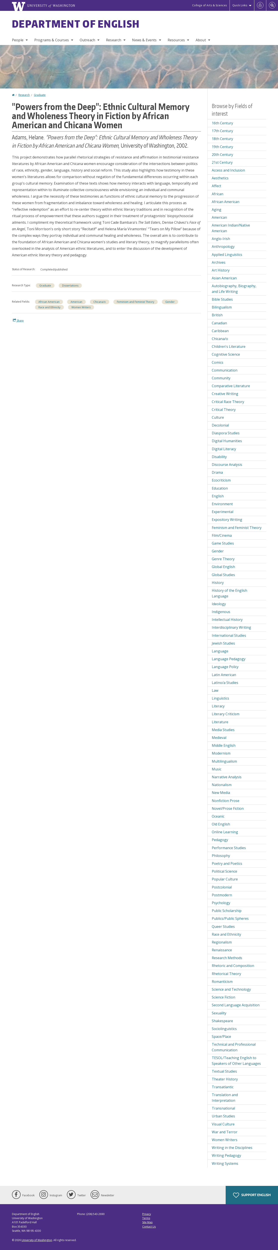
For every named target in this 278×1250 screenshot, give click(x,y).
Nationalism (222, 784)
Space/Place (221, 1036)
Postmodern (222, 895)
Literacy (218, 706)
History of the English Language (229, 593)
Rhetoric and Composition (233, 965)
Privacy (146, 1214)
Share (18, 320)
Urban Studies (223, 1116)
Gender (170, 302)
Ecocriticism (221, 480)
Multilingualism (224, 761)
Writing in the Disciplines (232, 1147)
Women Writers (81, 307)
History (218, 582)
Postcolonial (222, 887)
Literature (220, 722)
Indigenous (221, 611)
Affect (216, 185)
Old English (221, 824)
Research (113, 40)
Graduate (40, 95)
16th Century (222, 123)
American (76, 302)
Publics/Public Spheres (230, 918)
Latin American (224, 674)
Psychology (221, 902)
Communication (224, 370)
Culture (218, 417)
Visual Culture (223, 1124)
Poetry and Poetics (227, 863)
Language (220, 651)
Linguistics (220, 698)
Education (220, 488)
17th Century (222, 130)
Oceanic (218, 816)
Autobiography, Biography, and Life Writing (234, 288)
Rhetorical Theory (226, 973)
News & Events (144, 40)
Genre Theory (223, 559)
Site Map (147, 1222)
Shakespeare (222, 1020)
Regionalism (222, 942)
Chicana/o (99, 302)
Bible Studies (222, 299)
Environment (222, 504)
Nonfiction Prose (225, 800)
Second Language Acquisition (236, 1005)
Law (215, 690)
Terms (146, 1218)
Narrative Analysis (227, 777)
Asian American (224, 278)
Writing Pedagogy (226, 1155)
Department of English (76, 24)
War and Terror (224, 1132)
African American (49, 302)
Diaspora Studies (226, 433)
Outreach (87, 40)
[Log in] (260, 5)
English (218, 496)
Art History (221, 270)
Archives (218, 262)
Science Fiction (223, 997)
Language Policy (225, 666)
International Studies (229, 635)
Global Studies (223, 574)
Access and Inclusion (228, 170)
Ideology (219, 604)
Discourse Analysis (227, 464)
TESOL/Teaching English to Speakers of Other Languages (236, 1060)
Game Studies (223, 543)
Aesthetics (220, 178)
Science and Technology (231, 989)
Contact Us (149, 1226)
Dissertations (70, 285)
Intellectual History (227, 619)
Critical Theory (224, 409)
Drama (217, 472)
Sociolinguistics (224, 1028)
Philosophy (221, 855)
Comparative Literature (231, 385)
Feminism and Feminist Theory (135, 302)
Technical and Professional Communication (234, 1047)
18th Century (222, 138)
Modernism (221, 753)
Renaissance (222, 950)
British (217, 315)
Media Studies (223, 729)
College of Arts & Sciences (209, 5)
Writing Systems (225, 1163)
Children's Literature (228, 346)
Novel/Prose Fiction (228, 808)
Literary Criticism (225, 714)
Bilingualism (222, 307)
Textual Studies (224, 1071)
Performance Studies (229, 847)
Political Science (224, 871)
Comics (217, 362)
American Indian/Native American (231, 228)
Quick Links (239, 5)
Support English (252, 1195)
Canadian (219, 323)
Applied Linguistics (227, 254)
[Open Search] (272, 5)
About (201, 40)
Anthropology (223, 246)
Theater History (225, 1079)
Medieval (219, 737)
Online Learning (225, 832)
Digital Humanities (227, 440)
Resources (176, 40)
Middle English (223, 745)
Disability (219, 456)
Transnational (223, 1108)
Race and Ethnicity (49, 307)
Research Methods (227, 957)
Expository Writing (227, 519)
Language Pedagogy (228, 659)
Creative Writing (225, 393)
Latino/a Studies (225, 682)
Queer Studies (223, 926)
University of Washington (37, 1240)
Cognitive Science (226, 354)
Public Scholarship (227, 910)
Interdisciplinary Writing (231, 627)
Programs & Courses (51, 40)
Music (216, 769)
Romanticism (222, 981)
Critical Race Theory (228, 401)
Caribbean (220, 330)
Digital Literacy (224, 449)
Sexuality (219, 1013)
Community (221, 378)
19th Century (222, 146)
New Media (221, 792)
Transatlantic (222, 1087)
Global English (223, 566)
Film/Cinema (222, 535)
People (17, 40)
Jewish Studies (223, 643)
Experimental (222, 511)
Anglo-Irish (221, 238)
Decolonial (220, 425)
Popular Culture (225, 879)
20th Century (222, 154)
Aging (216, 209)
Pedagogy (220, 839)
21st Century (222, 162)
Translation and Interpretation (225, 1097)
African (217, 194)
